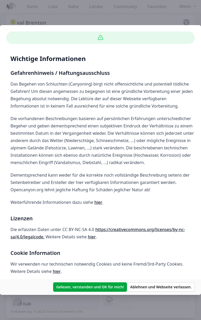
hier (98, 202)
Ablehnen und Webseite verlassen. (161, 286)
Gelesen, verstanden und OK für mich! (90, 286)
